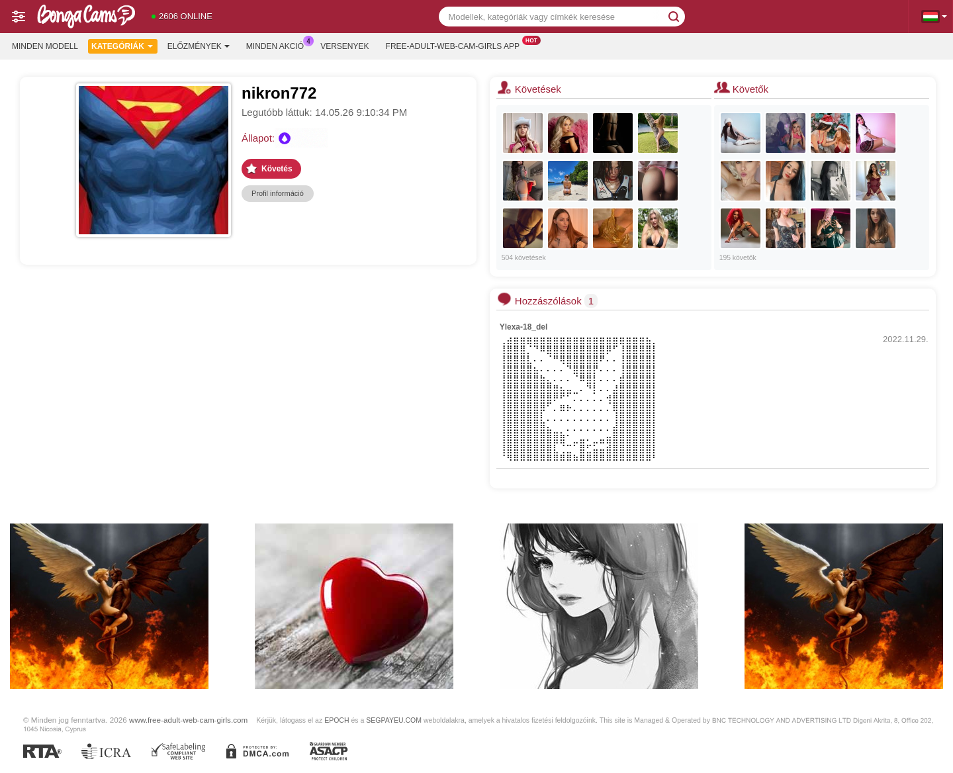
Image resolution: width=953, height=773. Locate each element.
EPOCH (336, 720)
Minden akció (278, 45)
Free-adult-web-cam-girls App (456, 45)
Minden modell (45, 46)
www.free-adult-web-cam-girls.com (188, 719)
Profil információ (277, 193)
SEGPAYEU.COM (394, 720)
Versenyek (344, 46)
